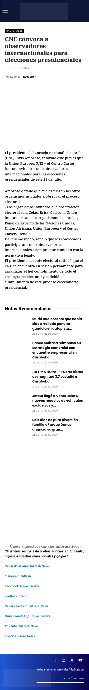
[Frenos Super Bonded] (44, 491)
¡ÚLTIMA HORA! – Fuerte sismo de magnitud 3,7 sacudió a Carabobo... (57, 376)
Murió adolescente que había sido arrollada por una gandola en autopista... (57, 324)
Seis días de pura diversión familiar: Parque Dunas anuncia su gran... (55, 424)
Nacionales (14, 31)
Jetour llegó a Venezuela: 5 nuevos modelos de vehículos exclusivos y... (57, 400)
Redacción (29, 76)
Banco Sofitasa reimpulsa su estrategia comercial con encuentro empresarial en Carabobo (56, 350)
